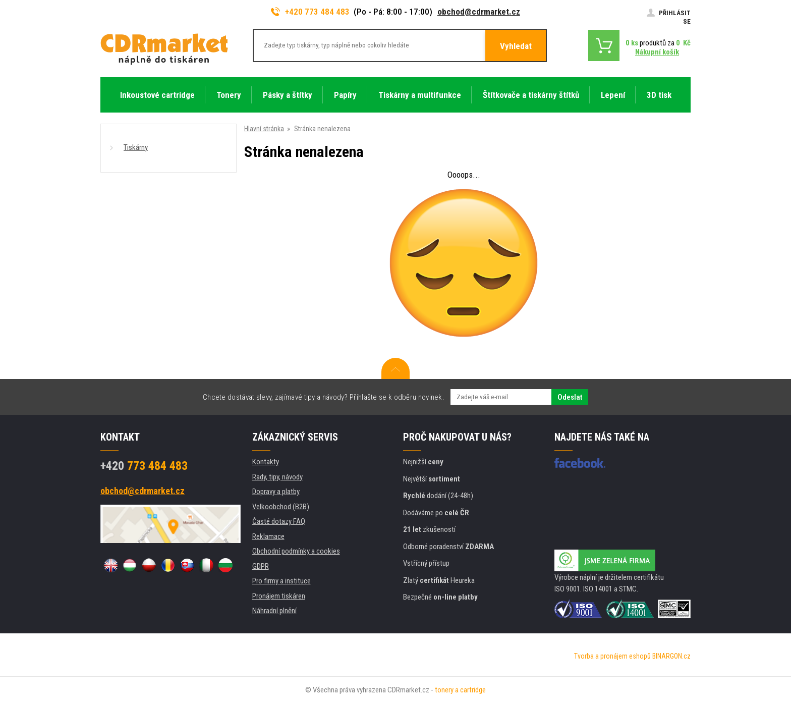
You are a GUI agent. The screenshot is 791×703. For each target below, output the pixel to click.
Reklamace (268, 536)
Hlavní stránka (264, 129)
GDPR (260, 566)
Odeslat (569, 397)
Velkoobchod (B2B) (280, 506)
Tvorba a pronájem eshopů (612, 656)
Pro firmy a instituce (281, 580)
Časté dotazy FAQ (278, 521)
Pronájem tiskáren (278, 596)
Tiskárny (136, 147)
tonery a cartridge (460, 689)
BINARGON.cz (671, 656)
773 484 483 (144, 466)
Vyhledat (516, 46)
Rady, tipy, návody (277, 476)
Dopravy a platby (276, 491)
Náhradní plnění (274, 610)
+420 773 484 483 (310, 12)
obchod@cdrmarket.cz (478, 12)
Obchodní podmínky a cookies (296, 551)
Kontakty (265, 461)
